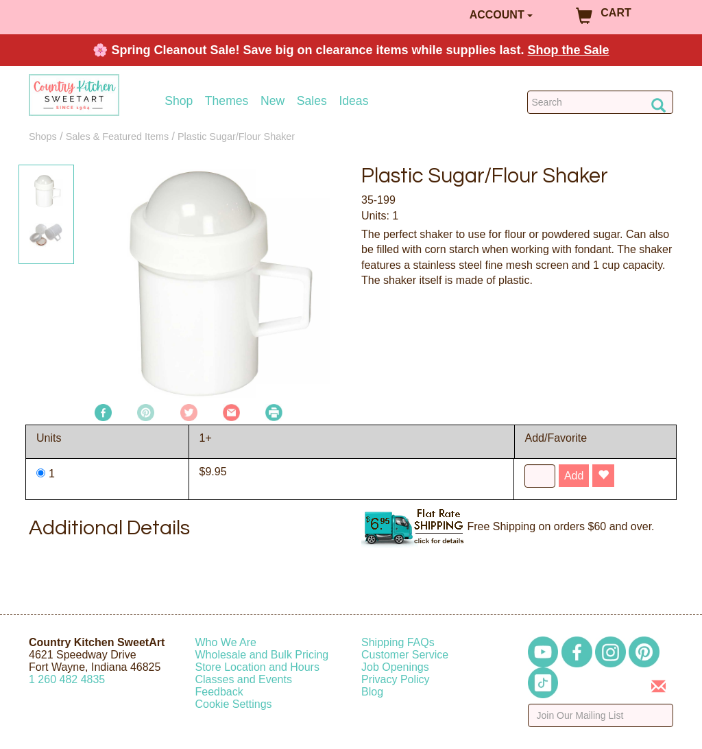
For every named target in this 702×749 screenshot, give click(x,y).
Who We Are (226, 642)
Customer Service (404, 655)
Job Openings (395, 667)
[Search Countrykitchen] (600, 102)
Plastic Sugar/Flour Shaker (236, 136)
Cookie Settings (233, 704)
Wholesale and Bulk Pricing (262, 655)
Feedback (219, 692)
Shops (43, 136)
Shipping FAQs (398, 642)
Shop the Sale (568, 50)
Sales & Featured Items (117, 136)
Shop (179, 101)
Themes (227, 101)
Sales (312, 101)
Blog (372, 692)
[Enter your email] (601, 715)
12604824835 (67, 679)
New (273, 101)
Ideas (353, 101)
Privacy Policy (395, 679)
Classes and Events (243, 679)
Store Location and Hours (257, 667)
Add (573, 476)
